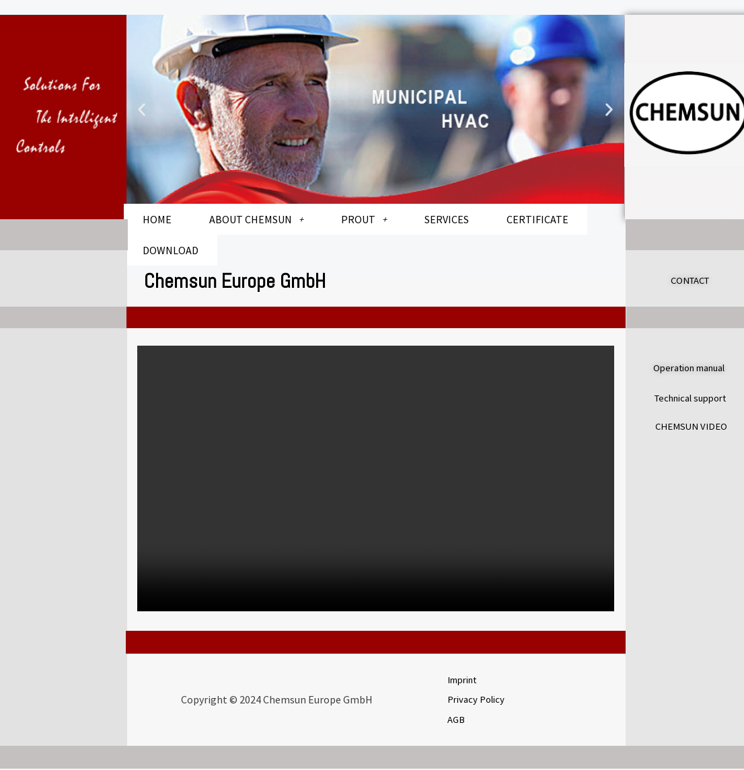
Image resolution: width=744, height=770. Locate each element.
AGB (457, 719)
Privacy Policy (479, 698)
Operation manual (695, 367)
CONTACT (693, 279)
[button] (141, 109)
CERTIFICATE (537, 219)
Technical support (696, 396)
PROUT (364, 219)
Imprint (465, 679)
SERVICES (446, 219)
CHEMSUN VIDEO (694, 424)
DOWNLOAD (170, 250)
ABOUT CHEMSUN (256, 219)
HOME (157, 219)
